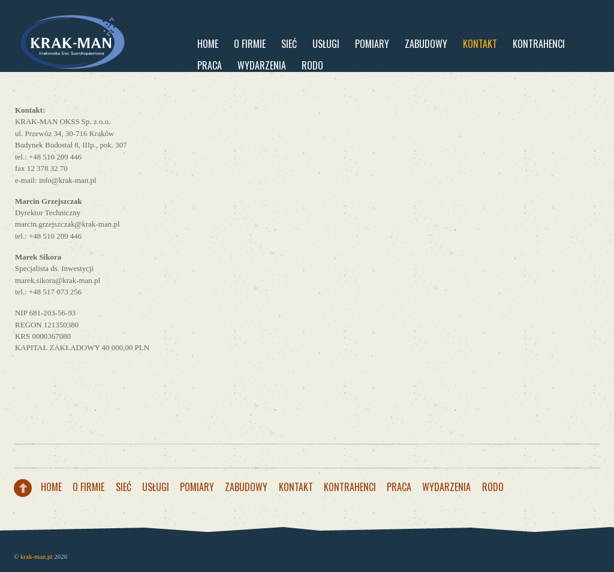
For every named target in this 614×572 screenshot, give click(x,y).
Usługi (325, 44)
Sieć (289, 44)
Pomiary (372, 44)
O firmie (250, 44)
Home (207, 44)
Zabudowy (426, 44)
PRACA (209, 65)
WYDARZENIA (261, 65)
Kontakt (480, 44)
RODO (312, 65)
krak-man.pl (36, 556)
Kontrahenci (539, 44)
